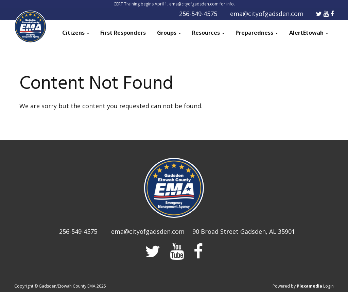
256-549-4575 (198, 14)
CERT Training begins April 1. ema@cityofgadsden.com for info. (174, 4)
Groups (169, 32)
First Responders (123, 32)
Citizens (75, 32)
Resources (208, 32)
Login (328, 286)
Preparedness (257, 32)
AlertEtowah (308, 32)
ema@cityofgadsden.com (266, 14)
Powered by (297, 286)
